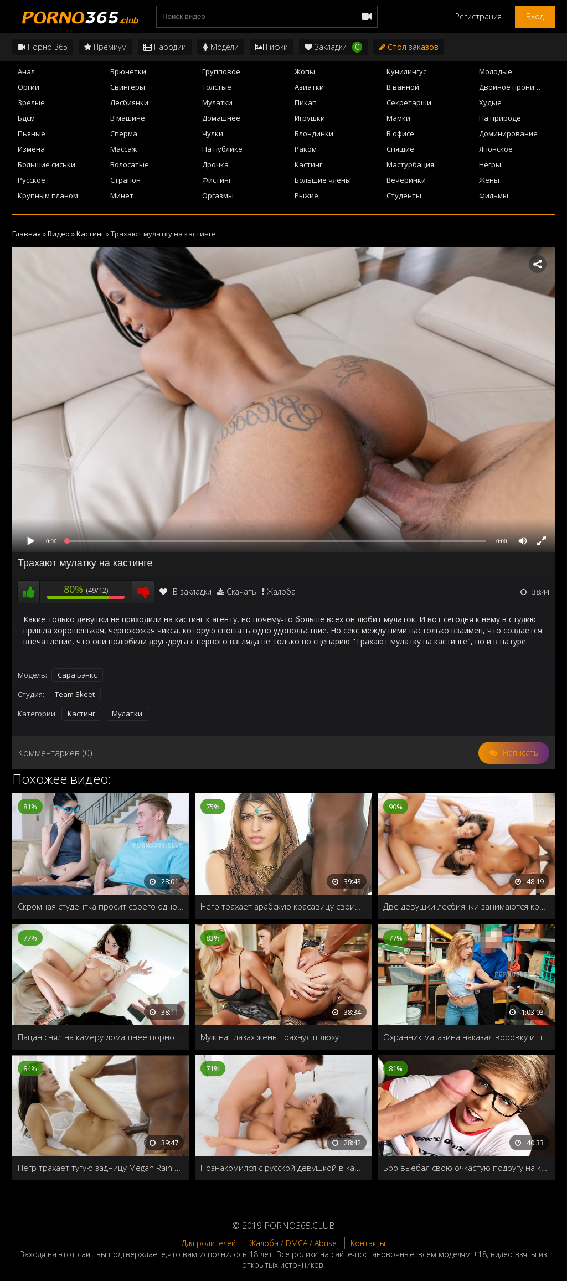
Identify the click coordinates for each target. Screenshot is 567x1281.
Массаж (123, 149)
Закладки (333, 47)
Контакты (367, 1243)
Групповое (221, 71)
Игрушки (310, 118)
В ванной (402, 87)
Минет (121, 195)
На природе (500, 118)
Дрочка (215, 164)
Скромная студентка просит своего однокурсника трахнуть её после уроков (101, 906)
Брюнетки (128, 71)
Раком (306, 149)
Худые (490, 102)
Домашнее (221, 118)
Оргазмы (218, 195)
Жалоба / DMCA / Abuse (293, 1243)
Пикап (306, 102)
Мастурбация (410, 164)
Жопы (305, 71)
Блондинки (314, 133)
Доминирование (508, 133)
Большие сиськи (46, 164)
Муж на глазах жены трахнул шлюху (269, 1036)
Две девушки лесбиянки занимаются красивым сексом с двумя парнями (466, 906)
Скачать (241, 591)
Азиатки (309, 87)
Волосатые (129, 164)
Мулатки (217, 102)
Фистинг (216, 180)
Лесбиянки (129, 102)
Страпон (125, 180)
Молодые (495, 71)
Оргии (28, 87)
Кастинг (308, 164)
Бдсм (26, 118)
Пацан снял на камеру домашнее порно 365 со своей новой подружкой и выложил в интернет (101, 1036)
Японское (496, 149)
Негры (490, 164)
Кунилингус (406, 71)
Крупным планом (48, 195)
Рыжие (306, 195)
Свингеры (127, 87)
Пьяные (31, 133)
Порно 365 (43, 47)
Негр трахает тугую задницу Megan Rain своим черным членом (101, 1167)
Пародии (164, 47)
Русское (31, 180)
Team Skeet (75, 694)
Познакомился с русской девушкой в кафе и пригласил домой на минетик (283, 1167)
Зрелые (31, 102)
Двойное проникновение (517, 87)
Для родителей (209, 1243)
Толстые (216, 87)
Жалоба (281, 591)
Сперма (123, 133)
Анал (26, 71)
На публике (222, 149)
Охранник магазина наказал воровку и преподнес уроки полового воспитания (466, 1036)
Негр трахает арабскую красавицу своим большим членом (283, 906)
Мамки (398, 118)
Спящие (400, 149)
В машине (127, 118)
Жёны (489, 180)
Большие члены (323, 180)
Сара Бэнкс (77, 675)
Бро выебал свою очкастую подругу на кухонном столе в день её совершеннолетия (466, 1167)
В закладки (185, 591)
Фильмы (493, 195)
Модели (221, 47)
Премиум (105, 47)
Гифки (271, 47)
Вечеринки (406, 180)
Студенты (403, 195)
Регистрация (478, 16)
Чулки (212, 133)
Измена (31, 149)
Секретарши (408, 102)
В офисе (400, 133)
